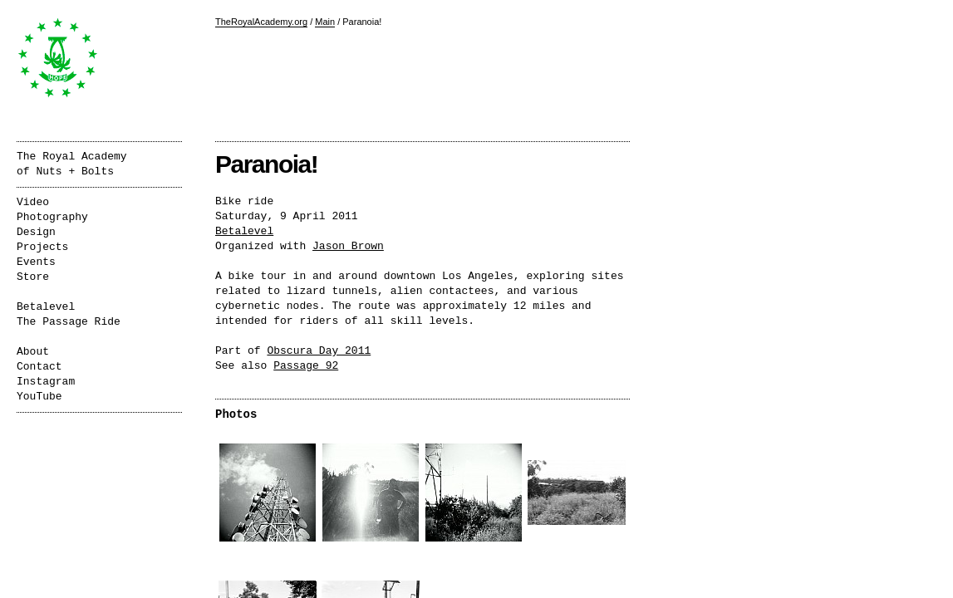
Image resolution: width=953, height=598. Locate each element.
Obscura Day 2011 (319, 351)
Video (33, 202)
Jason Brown (348, 246)
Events (36, 262)
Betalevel (244, 231)
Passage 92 (305, 366)
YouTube (39, 396)
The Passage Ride (68, 322)
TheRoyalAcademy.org (261, 22)
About (33, 352)
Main (325, 22)
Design (36, 232)
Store (33, 277)
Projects (42, 247)
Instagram (46, 381)
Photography (52, 217)
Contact (39, 366)
